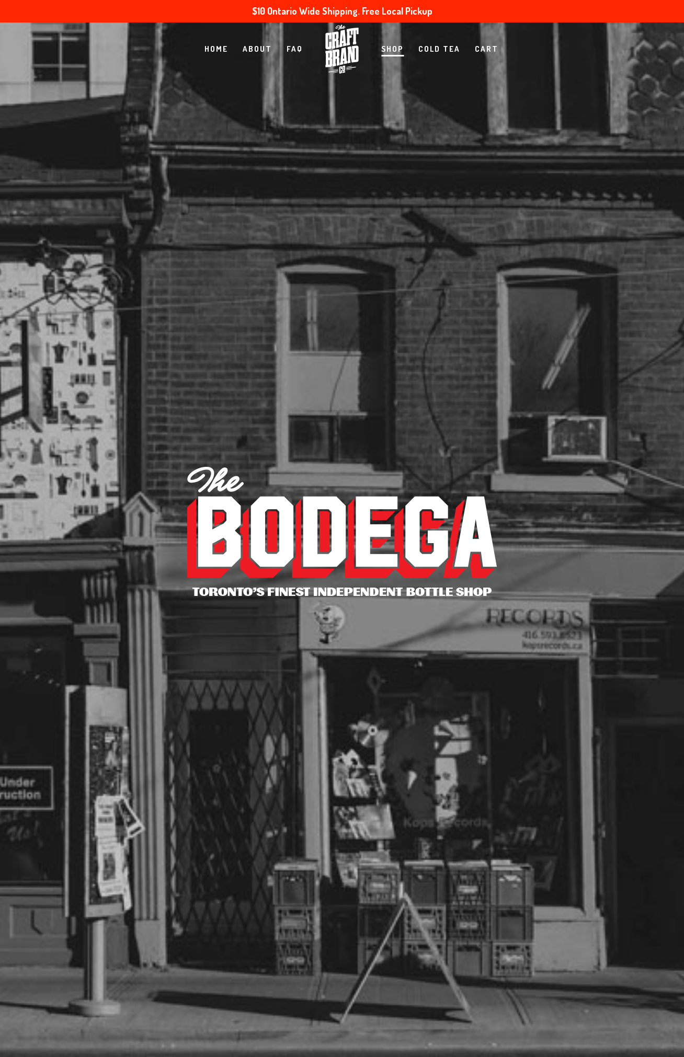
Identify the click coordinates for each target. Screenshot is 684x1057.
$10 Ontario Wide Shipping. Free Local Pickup (342, 11)
